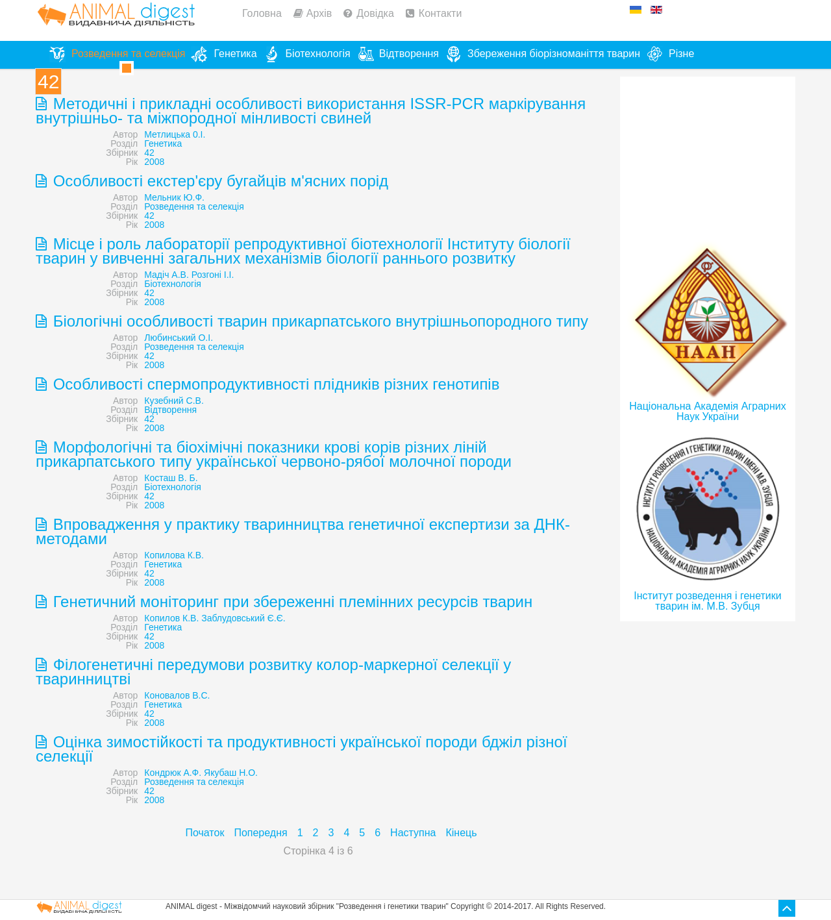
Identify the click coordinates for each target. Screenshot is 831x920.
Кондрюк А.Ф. (172, 772)
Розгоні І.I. (213, 274)
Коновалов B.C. (177, 695)
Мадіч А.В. (166, 274)
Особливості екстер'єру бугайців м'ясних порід (218, 181)
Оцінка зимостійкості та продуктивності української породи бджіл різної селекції (301, 749)
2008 (154, 161)
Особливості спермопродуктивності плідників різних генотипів (274, 384)
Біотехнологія (172, 284)
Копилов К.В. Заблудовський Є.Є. (214, 618)
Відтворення (170, 409)
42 (149, 152)
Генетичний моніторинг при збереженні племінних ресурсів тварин (290, 601)
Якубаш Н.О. (231, 772)
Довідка (375, 13)
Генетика (163, 143)
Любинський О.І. (178, 337)
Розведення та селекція (193, 206)
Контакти (440, 13)
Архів (319, 13)
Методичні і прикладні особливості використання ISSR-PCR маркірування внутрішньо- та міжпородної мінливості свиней (311, 111)
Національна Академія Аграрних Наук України (707, 411)
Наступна (413, 832)
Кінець (461, 832)
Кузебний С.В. (174, 400)
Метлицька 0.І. (174, 134)
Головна (262, 13)
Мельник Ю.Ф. (174, 197)
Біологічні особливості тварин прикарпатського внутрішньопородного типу (318, 321)
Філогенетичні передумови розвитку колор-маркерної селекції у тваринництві (273, 672)
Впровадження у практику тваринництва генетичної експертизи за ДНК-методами (303, 531)
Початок (204, 832)
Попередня (260, 832)
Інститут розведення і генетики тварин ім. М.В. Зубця (707, 601)
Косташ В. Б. (170, 478)
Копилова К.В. (174, 555)
